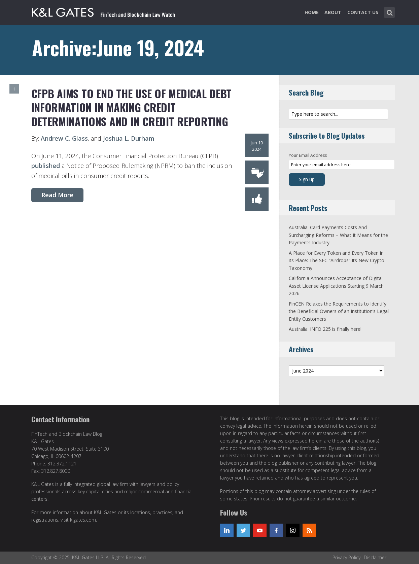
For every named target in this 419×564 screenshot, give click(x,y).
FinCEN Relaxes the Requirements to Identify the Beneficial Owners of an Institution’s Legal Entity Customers (339, 311)
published (45, 166)
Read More (57, 195)
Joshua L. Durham (128, 138)
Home (312, 12)
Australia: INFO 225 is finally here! (325, 329)
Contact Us (362, 12)
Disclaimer (375, 557)
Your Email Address (308, 155)
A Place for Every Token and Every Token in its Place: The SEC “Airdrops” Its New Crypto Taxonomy (336, 260)
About (332, 12)
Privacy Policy (346, 557)
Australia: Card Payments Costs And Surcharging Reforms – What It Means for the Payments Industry (338, 235)
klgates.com (83, 520)
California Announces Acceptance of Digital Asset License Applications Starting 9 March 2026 (336, 285)
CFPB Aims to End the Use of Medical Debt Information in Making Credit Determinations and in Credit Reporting (131, 107)
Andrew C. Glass (64, 138)
